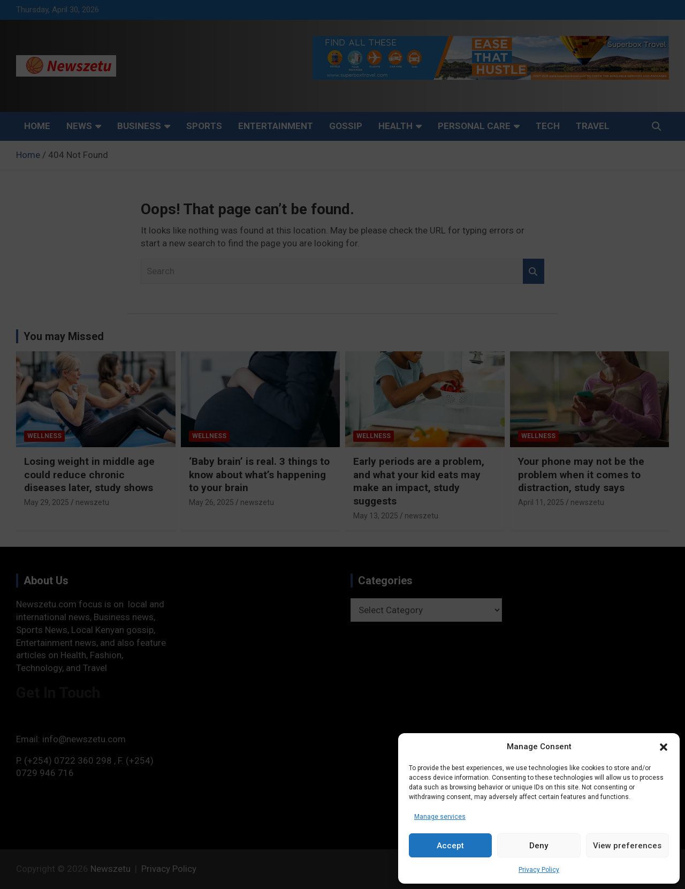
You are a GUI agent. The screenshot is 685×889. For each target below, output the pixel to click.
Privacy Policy (539, 869)
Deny (538, 845)
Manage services (440, 816)
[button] (663, 747)
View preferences (627, 845)
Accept (450, 845)
